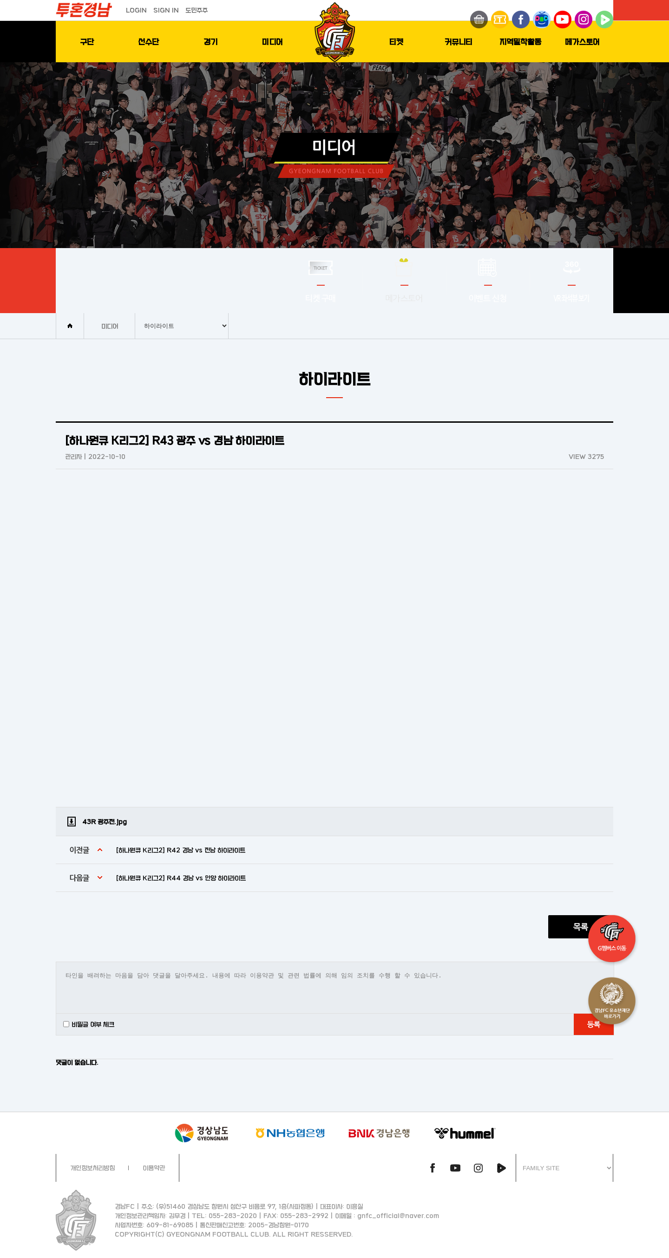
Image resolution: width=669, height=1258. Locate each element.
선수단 (148, 41)
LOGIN (136, 10)
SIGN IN (166, 10)
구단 (87, 41)
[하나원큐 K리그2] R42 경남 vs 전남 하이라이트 (180, 849)
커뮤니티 (458, 41)
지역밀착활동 (520, 41)
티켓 (396, 41)
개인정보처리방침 (92, 1167)
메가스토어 (582, 41)
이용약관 (154, 1167)
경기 (210, 41)
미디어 (272, 41)
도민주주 (196, 10)
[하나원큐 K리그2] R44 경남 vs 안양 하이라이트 (181, 877)
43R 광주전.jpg (104, 821)
